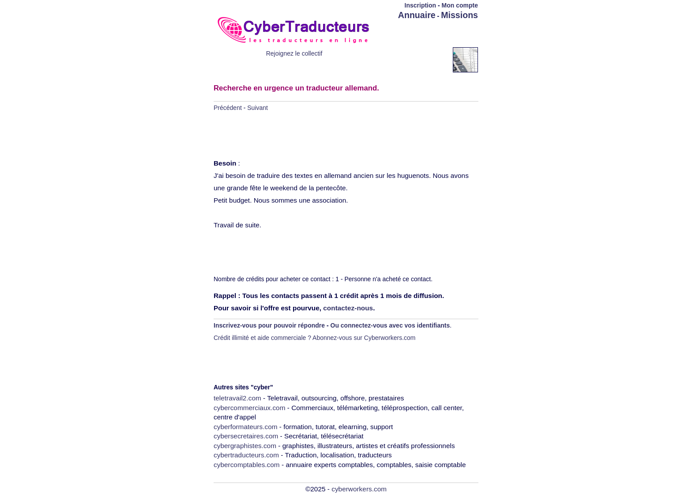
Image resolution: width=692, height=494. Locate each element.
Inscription (420, 5)
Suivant (257, 107)
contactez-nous (348, 308)
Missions (459, 15)
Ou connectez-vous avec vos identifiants (390, 325)
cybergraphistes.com (245, 445)
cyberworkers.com (359, 489)
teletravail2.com (237, 398)
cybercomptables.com (247, 464)
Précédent (228, 107)
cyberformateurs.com (246, 426)
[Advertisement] (426, 34)
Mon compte (460, 5)
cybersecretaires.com (246, 436)
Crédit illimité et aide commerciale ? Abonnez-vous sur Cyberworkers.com (315, 337)
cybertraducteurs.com (246, 455)
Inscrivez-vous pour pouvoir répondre (269, 325)
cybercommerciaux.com (250, 407)
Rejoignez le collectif (294, 53)
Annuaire (417, 15)
